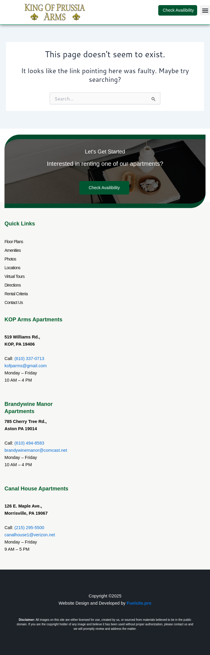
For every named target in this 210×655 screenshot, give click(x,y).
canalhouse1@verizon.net (29, 534)
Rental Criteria (16, 293)
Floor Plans (13, 241)
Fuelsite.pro (139, 603)
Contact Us (13, 302)
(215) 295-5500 (29, 527)
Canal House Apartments (36, 489)
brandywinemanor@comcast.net (35, 450)
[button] (205, 10)
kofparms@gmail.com (25, 365)
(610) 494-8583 (29, 443)
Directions (12, 285)
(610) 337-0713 (29, 358)
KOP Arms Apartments (33, 320)
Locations (12, 267)
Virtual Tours (14, 276)
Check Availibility (178, 10)
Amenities (12, 250)
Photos (10, 259)
